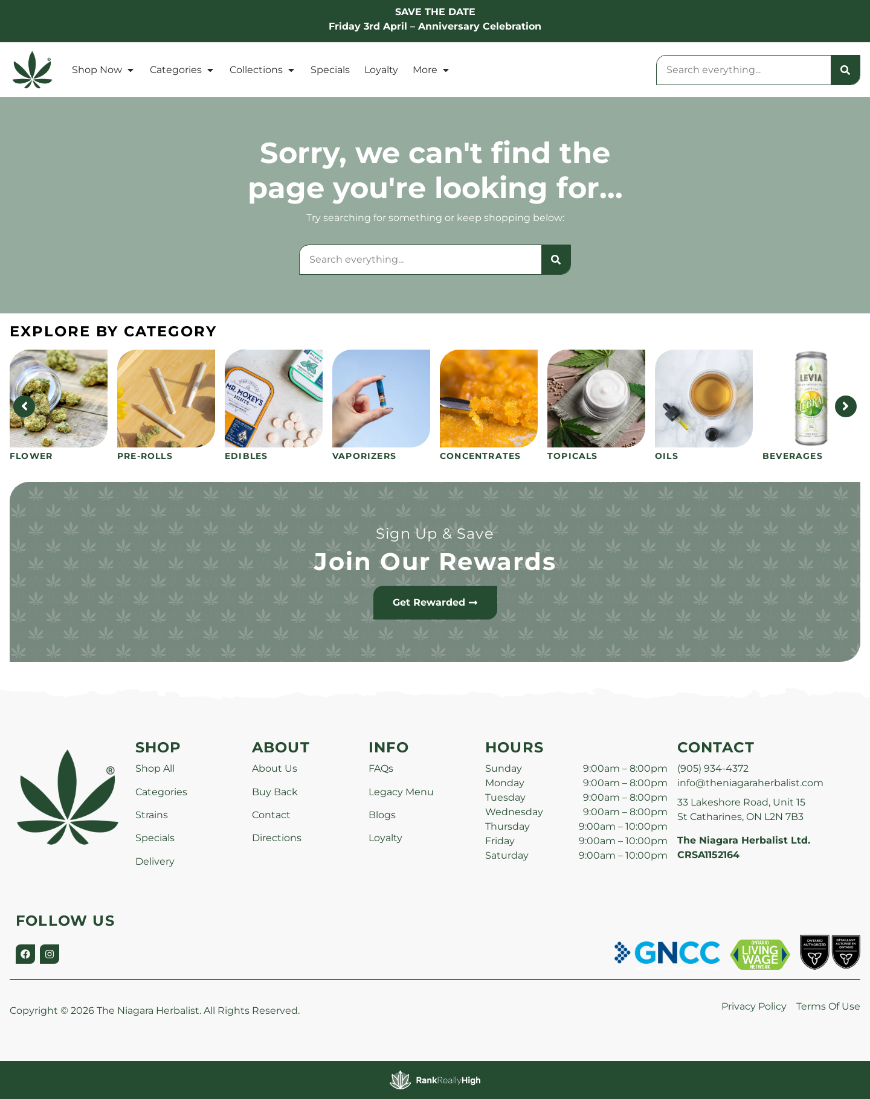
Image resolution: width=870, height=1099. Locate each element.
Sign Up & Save (435, 533)
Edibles (246, 455)
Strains (151, 815)
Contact (271, 815)
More (432, 70)
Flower (31, 455)
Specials (330, 69)
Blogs (382, 815)
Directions (276, 838)
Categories (182, 70)
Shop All (155, 768)
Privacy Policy (754, 1006)
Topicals (572, 455)
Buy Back (275, 792)
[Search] (845, 70)
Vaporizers (364, 455)
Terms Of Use (828, 1006)
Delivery (155, 861)
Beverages (792, 455)
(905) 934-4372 (713, 768)
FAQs (381, 768)
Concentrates (480, 455)
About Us (274, 768)
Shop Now (103, 70)
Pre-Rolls (145, 455)
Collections (263, 70)
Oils (666, 455)
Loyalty (381, 69)
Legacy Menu (401, 792)
